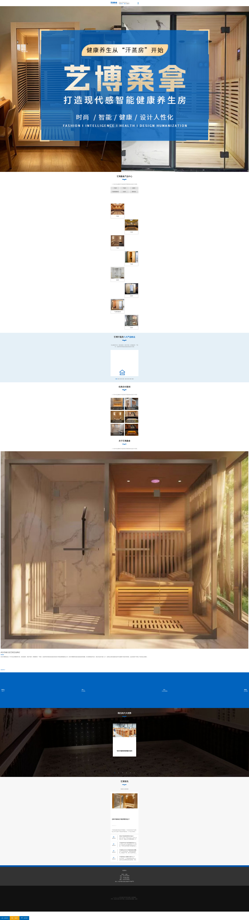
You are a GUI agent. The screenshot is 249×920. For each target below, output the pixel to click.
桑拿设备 (134, 191)
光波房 (124, 191)
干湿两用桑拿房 (115, 191)
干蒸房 (124, 188)
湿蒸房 (133, 188)
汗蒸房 (115, 188)
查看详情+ (3, 674)
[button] (123, 170)
